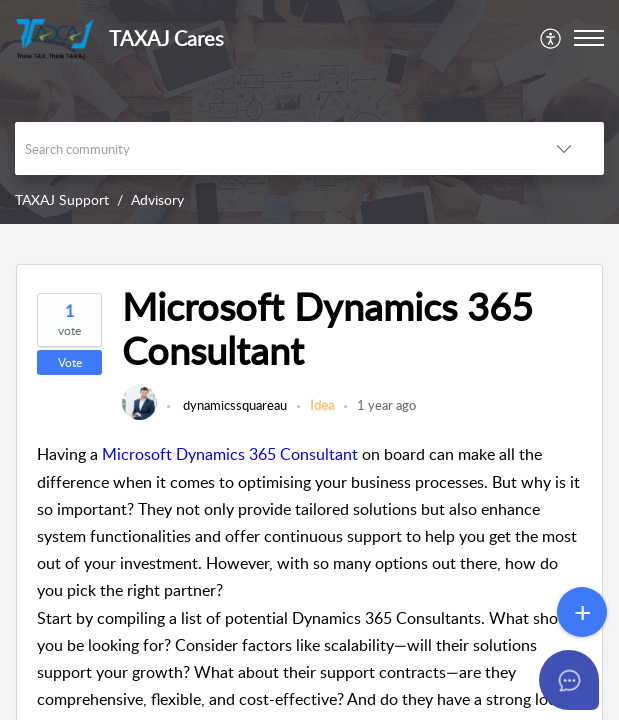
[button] (551, 38)
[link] (139, 415)
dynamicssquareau (233, 405)
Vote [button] (70, 362)
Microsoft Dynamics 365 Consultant (230, 454)
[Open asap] (579, 680)
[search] (269, 148)
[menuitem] (551, 38)
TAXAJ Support (62, 199)
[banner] (309, 112)
